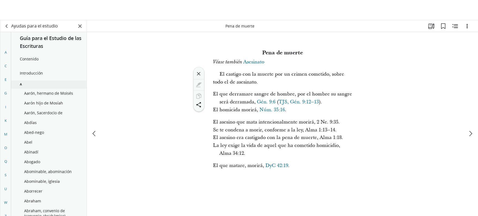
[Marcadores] (443, 26)
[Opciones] (467, 26)
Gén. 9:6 (266, 101)
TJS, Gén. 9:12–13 (299, 101)
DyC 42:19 (276, 165)
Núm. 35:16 (272, 109)
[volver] (6, 26)
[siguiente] (470, 113)
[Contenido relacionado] (455, 26)
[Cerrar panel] (80, 26)
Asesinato (253, 61)
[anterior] (94, 113)
